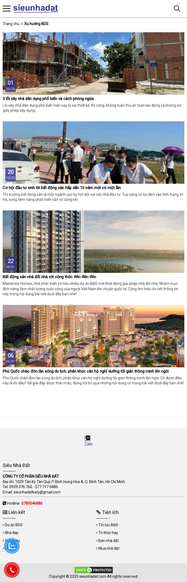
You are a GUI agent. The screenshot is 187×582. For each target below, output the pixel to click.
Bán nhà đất (108, 541)
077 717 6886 (46, 487)
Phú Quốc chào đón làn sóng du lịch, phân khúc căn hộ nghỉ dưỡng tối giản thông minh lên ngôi (86, 371)
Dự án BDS (14, 525)
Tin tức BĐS (108, 525)
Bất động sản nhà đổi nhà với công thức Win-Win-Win (49, 276)
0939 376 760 (20, 487)
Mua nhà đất (108, 548)
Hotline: (25, 503)
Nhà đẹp (11, 533)
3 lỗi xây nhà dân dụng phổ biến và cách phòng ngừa (48, 98)
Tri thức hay (108, 533)
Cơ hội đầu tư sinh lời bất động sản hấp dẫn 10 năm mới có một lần (62, 187)
